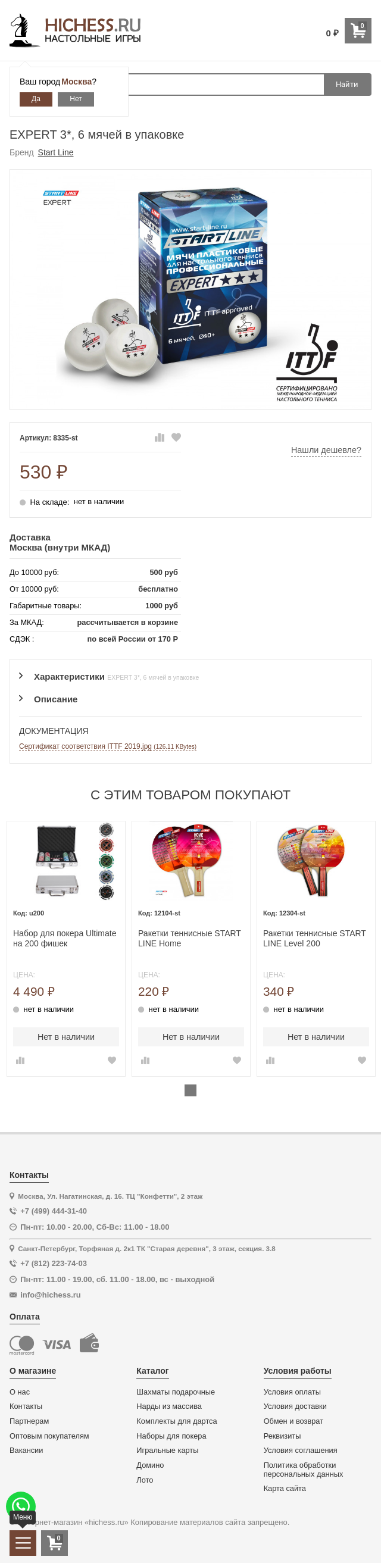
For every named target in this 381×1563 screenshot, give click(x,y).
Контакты (26, 1406)
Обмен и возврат (293, 1421)
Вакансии (26, 1450)
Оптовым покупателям (49, 1436)
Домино (150, 1465)
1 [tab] (190, 1090)
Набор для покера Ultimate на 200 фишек (64, 938)
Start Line (56, 152)
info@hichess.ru (50, 1294)
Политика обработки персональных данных (303, 1469)
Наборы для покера (171, 1436)
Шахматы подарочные (175, 1392)
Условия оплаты (292, 1392)
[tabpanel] (66, 949)
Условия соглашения (301, 1450)
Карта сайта (285, 1488)
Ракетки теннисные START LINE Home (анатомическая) (189, 939)
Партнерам (29, 1421)
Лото (144, 1480)
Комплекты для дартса (176, 1421)
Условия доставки (295, 1406)
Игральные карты (167, 1450)
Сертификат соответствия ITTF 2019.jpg (107, 746)
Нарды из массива (169, 1406)
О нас (20, 1392)
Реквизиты (282, 1436)
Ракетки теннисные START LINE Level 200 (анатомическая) (314, 939)
